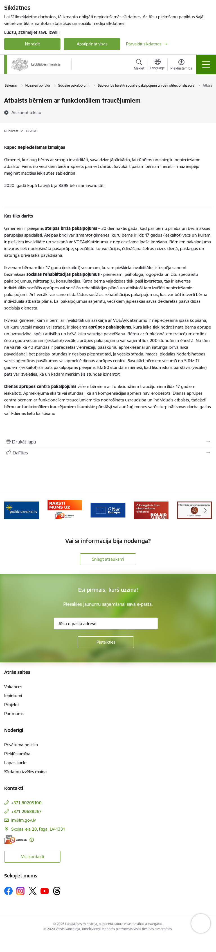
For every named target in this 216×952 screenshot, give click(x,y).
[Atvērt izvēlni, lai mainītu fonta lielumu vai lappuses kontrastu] (181, 65)
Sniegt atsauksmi (108, 559)
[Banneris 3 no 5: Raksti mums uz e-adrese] (65, 509)
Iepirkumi (13, 695)
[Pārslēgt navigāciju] (206, 64)
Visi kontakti (32, 856)
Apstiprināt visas (92, 44)
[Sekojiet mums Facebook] (8, 891)
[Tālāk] (205, 510)
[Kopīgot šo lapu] (108, 452)
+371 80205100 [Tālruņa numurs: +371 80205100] (26, 802)
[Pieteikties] (106, 642)
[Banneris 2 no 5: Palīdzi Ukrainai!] (21, 509)
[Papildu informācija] (32, 840)
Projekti (11, 704)
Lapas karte (15, 762)
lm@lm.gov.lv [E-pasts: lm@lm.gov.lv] (23, 820)
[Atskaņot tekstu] (26, 112)
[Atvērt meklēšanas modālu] (139, 65)
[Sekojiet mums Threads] (57, 891)
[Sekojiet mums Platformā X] (32, 891)
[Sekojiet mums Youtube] (44, 890)
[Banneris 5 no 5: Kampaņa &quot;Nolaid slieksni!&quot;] (151, 509)
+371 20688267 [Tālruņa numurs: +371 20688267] (26, 811)
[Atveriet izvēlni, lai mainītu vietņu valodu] (157, 65)
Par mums (14, 713)
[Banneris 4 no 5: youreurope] (108, 509)
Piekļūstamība (17, 753)
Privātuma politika (21, 744)
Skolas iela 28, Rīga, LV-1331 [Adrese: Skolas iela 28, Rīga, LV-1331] (38, 829)
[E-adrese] (15, 839)
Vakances (13, 686)
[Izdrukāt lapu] (108, 441)
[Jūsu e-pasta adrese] (106, 623)
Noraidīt (32, 44)
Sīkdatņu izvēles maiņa (25, 771)
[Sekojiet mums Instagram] (20, 891)
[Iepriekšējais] (11, 510)
